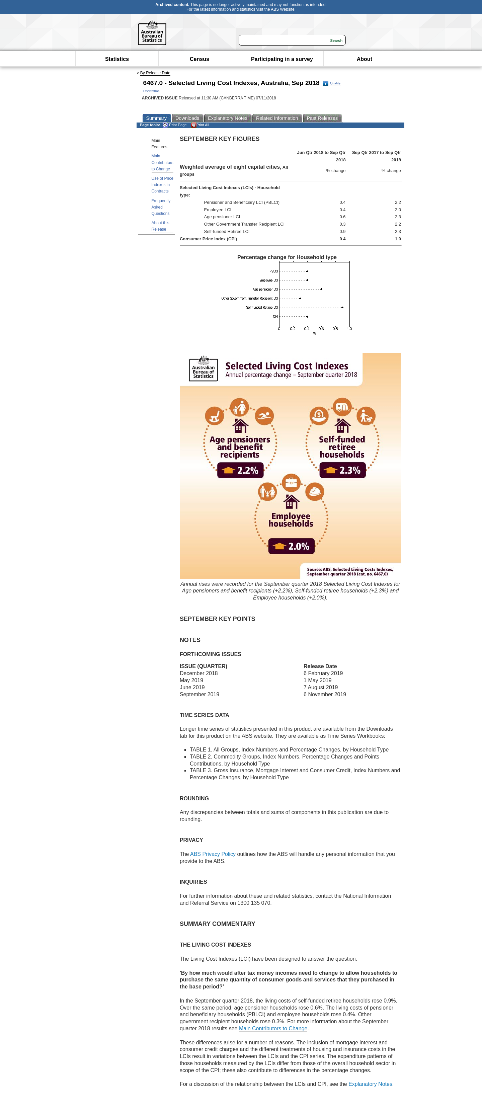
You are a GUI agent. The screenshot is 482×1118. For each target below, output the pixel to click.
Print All (200, 125)
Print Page (174, 125)
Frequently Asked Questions (161, 207)
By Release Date (155, 73)
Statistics (117, 59)
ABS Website (282, 9)
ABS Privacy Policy (213, 854)
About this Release (160, 226)
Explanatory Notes (370, 1084)
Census (199, 59)
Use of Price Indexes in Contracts (162, 184)
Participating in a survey (282, 59)
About (364, 59)
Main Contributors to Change (162, 162)
